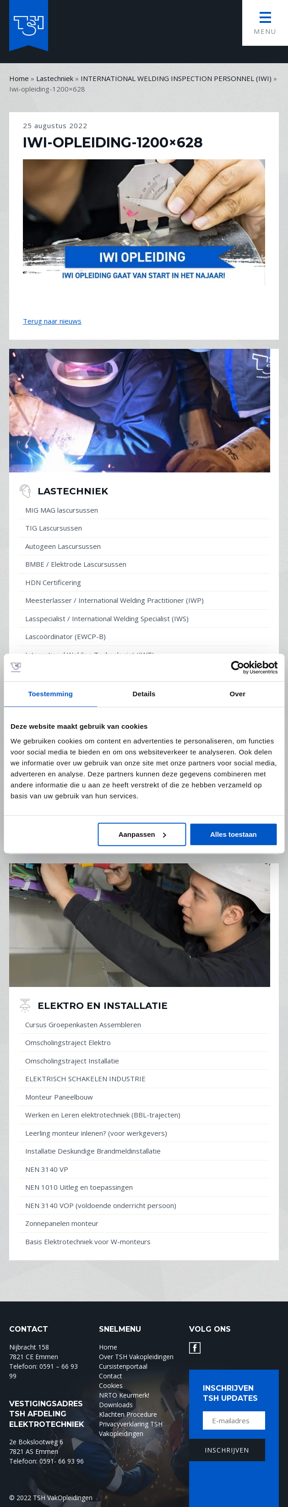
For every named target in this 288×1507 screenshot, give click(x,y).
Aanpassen (142, 834)
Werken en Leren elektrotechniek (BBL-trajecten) (102, 1114)
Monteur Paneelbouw (59, 1096)
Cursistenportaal (123, 1366)
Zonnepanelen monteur (61, 1223)
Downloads (116, 1404)
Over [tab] (238, 694)
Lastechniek (73, 491)
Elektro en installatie (103, 1005)
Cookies (111, 1385)
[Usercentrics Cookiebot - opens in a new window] (237, 667)
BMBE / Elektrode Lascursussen (75, 564)
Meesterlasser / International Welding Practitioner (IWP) (114, 600)
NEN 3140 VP (46, 1169)
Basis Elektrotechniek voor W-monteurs (88, 1241)
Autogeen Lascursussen (63, 546)
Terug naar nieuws (52, 320)
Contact (110, 1375)
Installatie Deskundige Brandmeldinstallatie (93, 1150)
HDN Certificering (53, 582)
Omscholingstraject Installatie (72, 1060)
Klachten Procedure (128, 1414)
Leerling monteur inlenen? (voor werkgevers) (96, 1133)
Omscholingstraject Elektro (68, 1042)
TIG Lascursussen (53, 527)
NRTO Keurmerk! (124, 1395)
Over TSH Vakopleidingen (136, 1356)
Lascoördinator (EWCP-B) (65, 636)
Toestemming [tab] (50, 694)
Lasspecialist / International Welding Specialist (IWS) (107, 618)
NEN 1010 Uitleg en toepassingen (79, 1187)
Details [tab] (144, 694)
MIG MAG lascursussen (61, 510)
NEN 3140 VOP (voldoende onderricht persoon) (100, 1205)
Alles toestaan (233, 834)
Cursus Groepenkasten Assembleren (83, 1024)
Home (108, 1347)
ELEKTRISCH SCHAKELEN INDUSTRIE (85, 1078)
